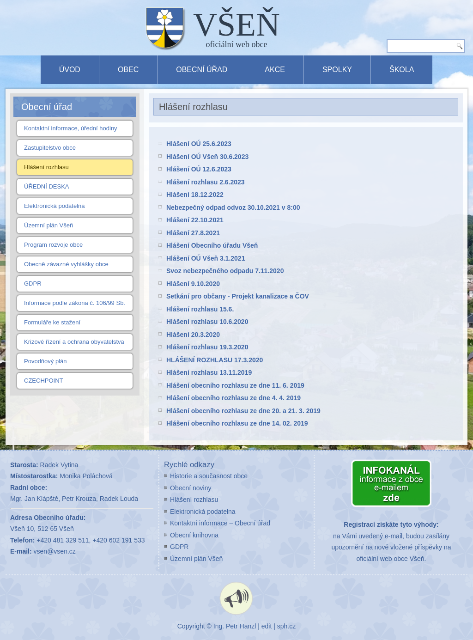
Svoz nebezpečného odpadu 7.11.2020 (225, 270)
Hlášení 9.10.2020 (193, 283)
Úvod (69, 69)
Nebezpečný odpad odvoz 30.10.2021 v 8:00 (233, 207)
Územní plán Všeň (48, 225)
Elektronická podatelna (54, 205)
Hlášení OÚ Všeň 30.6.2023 (207, 156)
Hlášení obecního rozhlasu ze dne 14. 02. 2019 (237, 423)
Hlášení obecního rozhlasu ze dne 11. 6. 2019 (235, 385)
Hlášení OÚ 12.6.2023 (198, 169)
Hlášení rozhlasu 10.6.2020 (207, 321)
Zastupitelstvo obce (50, 147)
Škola (401, 69)
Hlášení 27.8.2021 (193, 233)
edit (266, 626)
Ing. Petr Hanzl (234, 626)
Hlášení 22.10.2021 (195, 220)
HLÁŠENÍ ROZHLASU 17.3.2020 (214, 360)
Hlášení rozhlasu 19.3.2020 (207, 347)
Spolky (337, 69)
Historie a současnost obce (209, 476)
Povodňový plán (45, 361)
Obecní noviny (191, 488)
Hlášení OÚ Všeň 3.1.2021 (205, 258)
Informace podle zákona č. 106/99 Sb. (74, 302)
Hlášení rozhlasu (46, 167)
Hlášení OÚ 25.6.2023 (198, 143)
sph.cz (286, 626)
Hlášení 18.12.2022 (195, 194)
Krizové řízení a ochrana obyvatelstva (74, 341)
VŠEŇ (236, 24)
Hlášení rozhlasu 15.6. (200, 309)
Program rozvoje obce (53, 244)
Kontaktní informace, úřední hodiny (70, 128)
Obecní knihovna (194, 535)
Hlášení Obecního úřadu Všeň (212, 245)
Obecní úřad (201, 69)
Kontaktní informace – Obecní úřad (220, 523)
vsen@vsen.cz (55, 551)
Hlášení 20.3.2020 (193, 334)
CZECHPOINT (43, 380)
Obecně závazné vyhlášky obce (66, 264)
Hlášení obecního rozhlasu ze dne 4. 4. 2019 (233, 398)
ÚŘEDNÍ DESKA (46, 186)
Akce (275, 69)
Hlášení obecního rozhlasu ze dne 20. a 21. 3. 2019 (243, 410)
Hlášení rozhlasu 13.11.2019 (209, 372)
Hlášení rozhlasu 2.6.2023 (205, 182)
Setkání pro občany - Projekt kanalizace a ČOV (237, 296)
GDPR (33, 283)
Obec (128, 69)
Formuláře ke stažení (52, 322)
